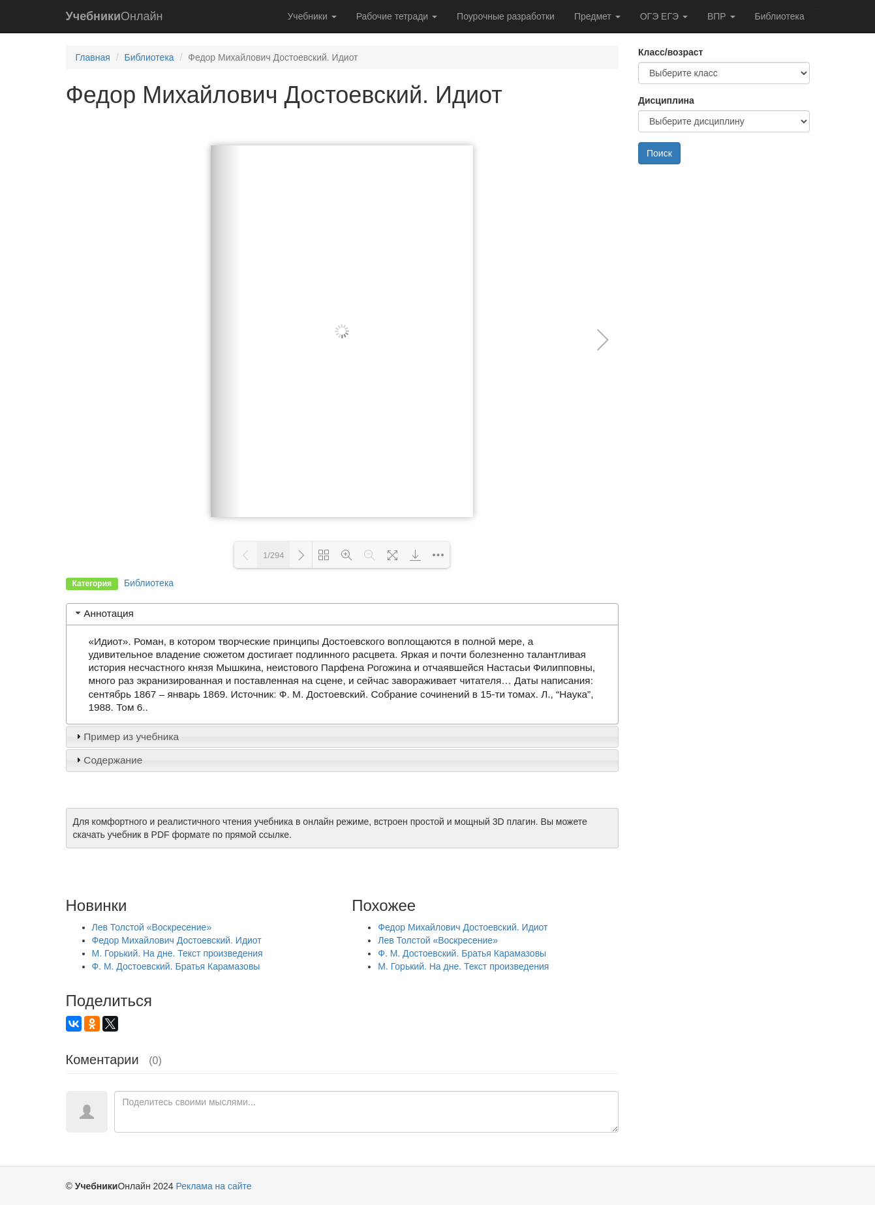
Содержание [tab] (107, 760)
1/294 (273, 555)
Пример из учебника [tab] (126, 736)
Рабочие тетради (396, 16)
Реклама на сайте (214, 1186)
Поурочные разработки (506, 16)
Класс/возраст (670, 52)
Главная (93, 57)
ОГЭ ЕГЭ (664, 16)
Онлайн (114, 16)
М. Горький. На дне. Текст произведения (177, 953)
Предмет (597, 16)
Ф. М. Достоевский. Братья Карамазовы (176, 966)
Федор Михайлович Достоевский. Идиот (177, 940)
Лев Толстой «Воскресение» (152, 927)
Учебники (311, 16)
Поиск (659, 153)
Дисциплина (666, 100)
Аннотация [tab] (103, 613)
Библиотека (780, 16)
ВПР (721, 16)
